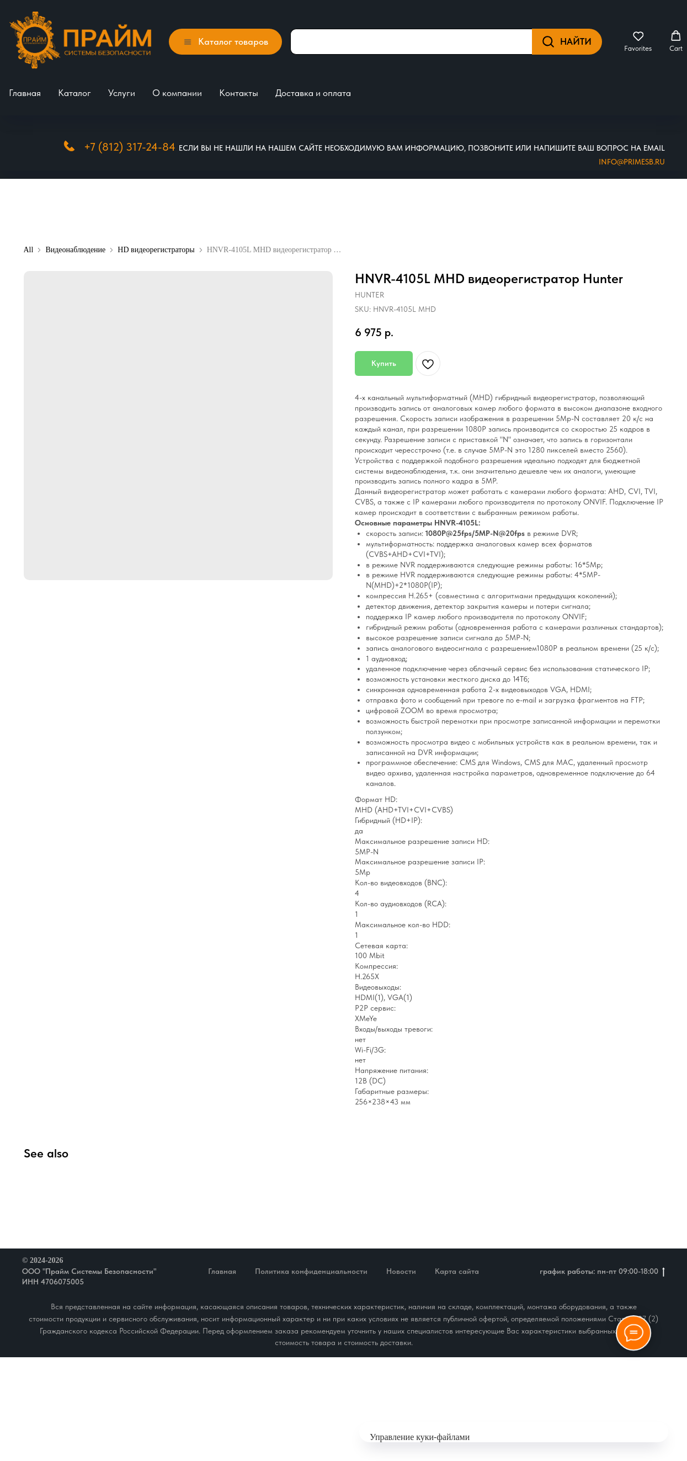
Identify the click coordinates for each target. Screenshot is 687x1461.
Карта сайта (457, 1265)
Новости (401, 1265)
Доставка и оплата (313, 89)
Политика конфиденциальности (311, 1265)
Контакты (238, 89)
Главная (25, 89)
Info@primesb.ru (632, 155)
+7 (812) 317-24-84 (129, 140)
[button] (638, 39)
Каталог (74, 89)
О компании (177, 89)
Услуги (121, 89)
